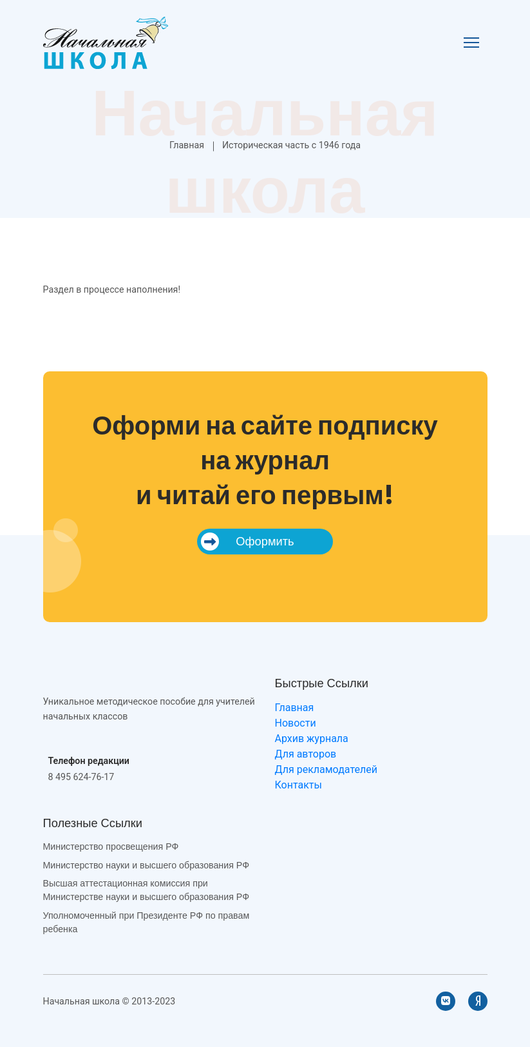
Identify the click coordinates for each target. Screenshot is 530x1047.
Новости (295, 723)
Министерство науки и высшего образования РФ (146, 865)
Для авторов (306, 754)
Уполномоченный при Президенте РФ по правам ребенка (146, 922)
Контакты (298, 785)
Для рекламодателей (326, 769)
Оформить (247, 542)
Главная (186, 145)
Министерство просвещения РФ (111, 846)
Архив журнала (311, 738)
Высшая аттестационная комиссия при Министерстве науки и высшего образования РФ (146, 890)
